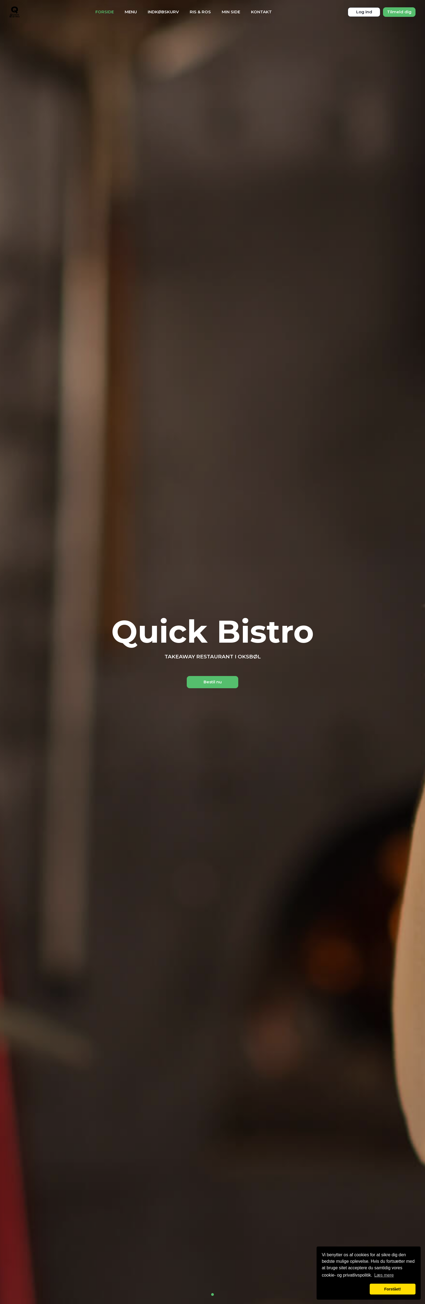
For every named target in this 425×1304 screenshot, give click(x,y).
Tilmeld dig (399, 11)
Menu (131, 11)
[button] (345, 1289)
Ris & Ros (200, 11)
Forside (104, 11)
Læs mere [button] (384, 1275)
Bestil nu (213, 681)
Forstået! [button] (392, 1289)
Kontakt (261, 11)
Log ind (364, 11)
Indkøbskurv (163, 11)
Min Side (231, 11)
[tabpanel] (212, 652)
